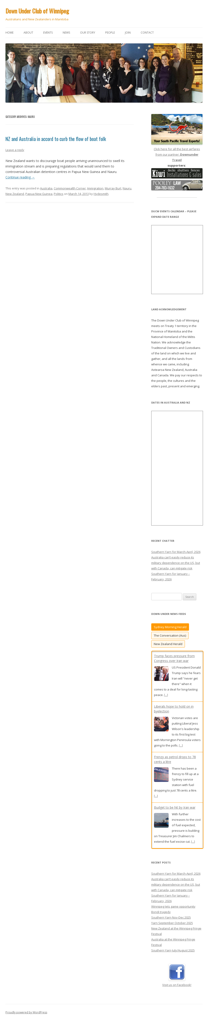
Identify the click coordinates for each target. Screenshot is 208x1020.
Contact (147, 33)
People (110, 33)
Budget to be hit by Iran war (174, 807)
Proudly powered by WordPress (26, 1012)
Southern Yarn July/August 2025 (173, 950)
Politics (58, 194)
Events (48, 33)
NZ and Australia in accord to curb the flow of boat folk (55, 138)
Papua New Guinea (38, 194)
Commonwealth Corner (70, 188)
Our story (87, 33)
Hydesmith (101, 194)
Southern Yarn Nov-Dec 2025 (171, 917)
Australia (46, 188)
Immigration (95, 188)
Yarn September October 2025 (172, 922)
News (66, 33)
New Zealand (14, 194)
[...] (166, 695)
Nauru (127, 188)
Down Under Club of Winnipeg (37, 10)
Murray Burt (113, 188)
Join (128, 33)
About (28, 33)
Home (9, 33)
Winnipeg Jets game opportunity (173, 906)
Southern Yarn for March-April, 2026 (175, 552)
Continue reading (20, 177)
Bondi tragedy (161, 911)
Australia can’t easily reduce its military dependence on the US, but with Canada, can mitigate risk (175, 562)
